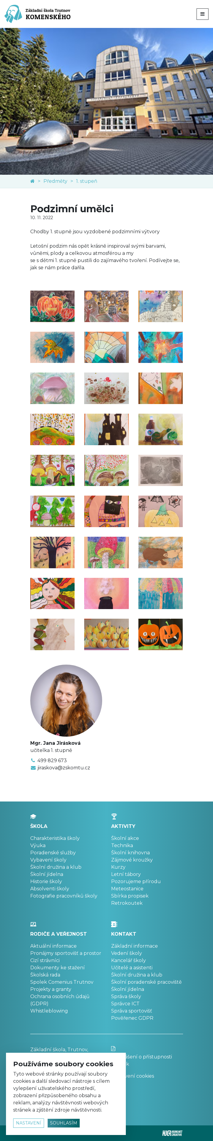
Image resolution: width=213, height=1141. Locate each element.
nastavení (28, 1123)
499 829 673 (52, 760)
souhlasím (63, 1123)
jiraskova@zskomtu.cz (63, 768)
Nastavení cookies (132, 1076)
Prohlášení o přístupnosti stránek (147, 1056)
